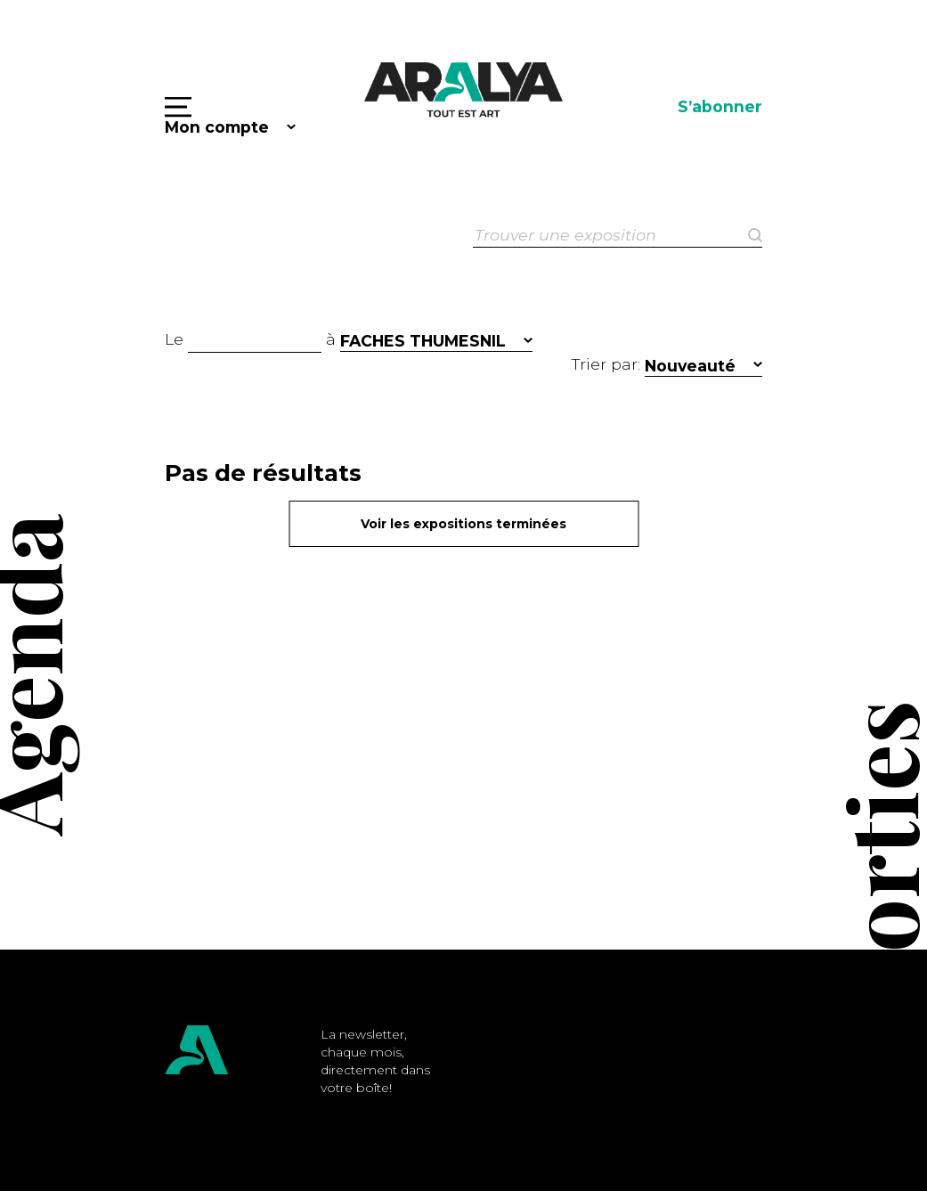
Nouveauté (690, 365)
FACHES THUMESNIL (423, 340)
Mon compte (217, 127)
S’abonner (720, 106)
